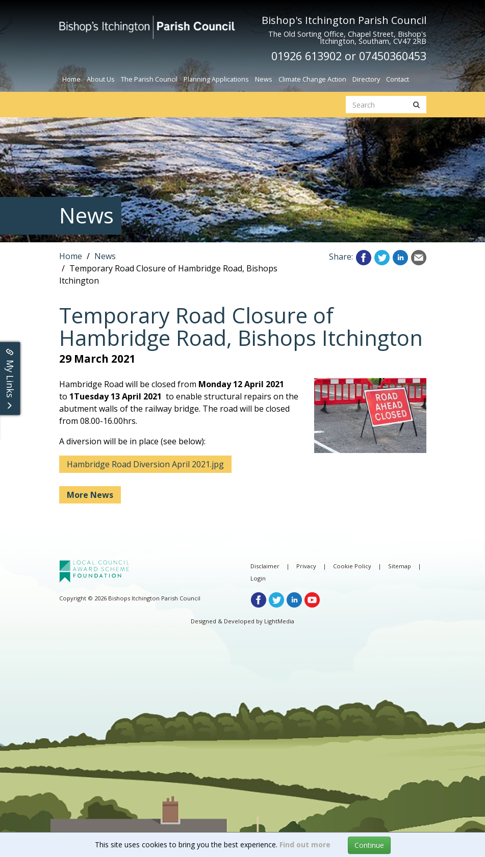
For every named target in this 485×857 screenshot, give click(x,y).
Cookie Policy (352, 566)
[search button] (416, 104)
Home (71, 79)
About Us (101, 79)
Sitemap (399, 566)
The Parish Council (149, 79)
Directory (366, 79)
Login (258, 578)
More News (90, 494)
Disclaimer (264, 566)
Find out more (304, 844)
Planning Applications (216, 79)
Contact (397, 79)
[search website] (376, 104)
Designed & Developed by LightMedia (242, 621)
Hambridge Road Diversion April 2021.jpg (145, 464)
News (263, 79)
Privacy (306, 566)
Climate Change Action (312, 79)
